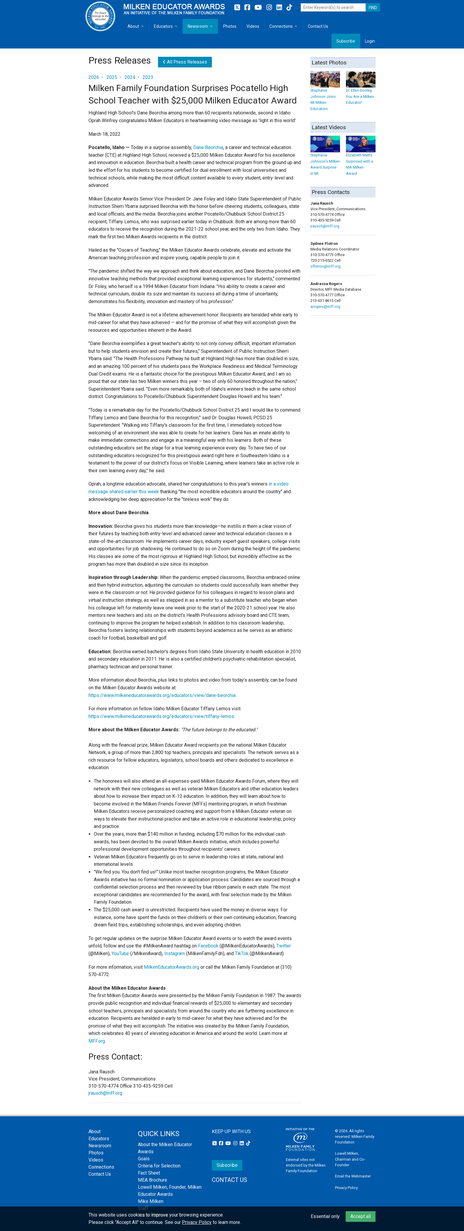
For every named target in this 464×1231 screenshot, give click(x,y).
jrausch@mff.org (105, 1093)
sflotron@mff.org (325, 266)
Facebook (208, 946)
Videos (252, 26)
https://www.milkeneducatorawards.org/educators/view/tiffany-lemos (161, 716)
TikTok (242, 953)
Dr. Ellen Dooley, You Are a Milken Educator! (361, 91)
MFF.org (96, 1041)
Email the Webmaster (353, 1176)
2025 (112, 77)
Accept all (360, 1216)
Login (370, 41)
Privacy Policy (346, 1187)
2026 (93, 77)
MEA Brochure (152, 1180)
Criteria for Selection (159, 1166)
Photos (229, 26)
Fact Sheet (149, 1173)
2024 (130, 77)
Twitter (283, 946)
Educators (163, 26)
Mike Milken (150, 1201)
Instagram (174, 953)
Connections (281, 26)
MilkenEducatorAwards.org (171, 967)
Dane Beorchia (208, 147)
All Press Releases (185, 62)
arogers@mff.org (325, 306)
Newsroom (198, 26)
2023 (148, 77)
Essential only (325, 1216)
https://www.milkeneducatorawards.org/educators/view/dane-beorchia (162, 695)
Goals (144, 1159)
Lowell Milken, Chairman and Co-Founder (350, 1159)
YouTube (120, 953)
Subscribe (345, 41)
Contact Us (318, 26)
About (133, 26)
